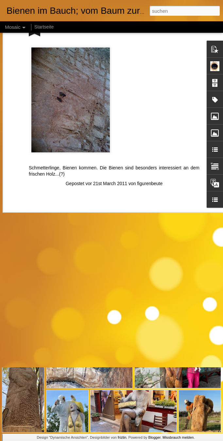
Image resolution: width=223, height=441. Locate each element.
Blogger (154, 437)
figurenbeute (150, 128)
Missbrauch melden (178, 437)
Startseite (44, 26)
